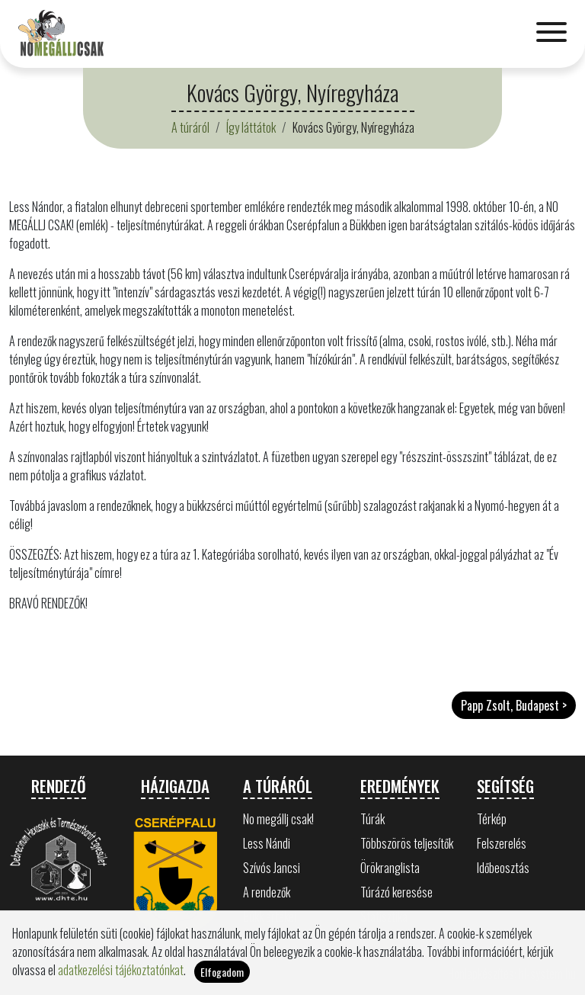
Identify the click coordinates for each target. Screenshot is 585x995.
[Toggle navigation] (551, 33)
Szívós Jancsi (271, 868)
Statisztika (384, 916)
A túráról (190, 127)
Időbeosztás (503, 868)
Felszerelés (501, 843)
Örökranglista (390, 868)
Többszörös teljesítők (406, 843)
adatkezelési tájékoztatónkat (121, 985)
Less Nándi (266, 843)
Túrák (372, 819)
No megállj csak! (278, 819)
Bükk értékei (269, 916)
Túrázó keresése (396, 892)
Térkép (492, 819)
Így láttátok (251, 127)
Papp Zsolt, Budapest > (514, 705)
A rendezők (266, 892)
